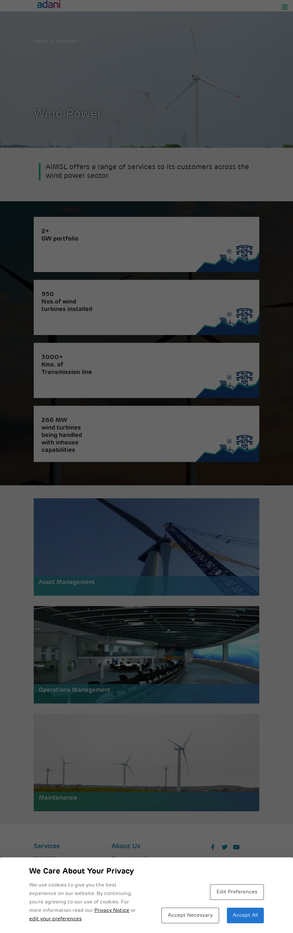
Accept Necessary (190, 915)
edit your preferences (55, 919)
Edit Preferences (237, 892)
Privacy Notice (111, 910)
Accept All (245, 915)
